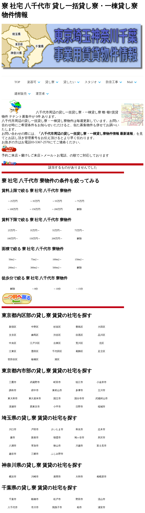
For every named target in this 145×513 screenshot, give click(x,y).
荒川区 (79, 343)
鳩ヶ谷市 (79, 437)
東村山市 (57, 390)
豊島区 (79, 326)
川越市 (79, 445)
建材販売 (20, 93)
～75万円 (79, 201)
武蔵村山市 (101, 398)
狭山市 (57, 445)
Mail (130, 82)
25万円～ (13, 230)
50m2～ (13, 259)
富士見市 (101, 445)
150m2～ (79, 259)
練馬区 (35, 335)
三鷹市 (12, 382)
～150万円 (34, 209)
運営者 (40, 93)
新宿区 (12, 326)
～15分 (79, 288)
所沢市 (101, 437)
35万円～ (35, 230)
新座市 (35, 437)
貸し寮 (49, 82)
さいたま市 (57, 429)
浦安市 (101, 507)
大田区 (101, 326)
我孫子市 (57, 507)
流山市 (101, 499)
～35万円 (35, 201)
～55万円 (57, 201)
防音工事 (112, 82)
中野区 (35, 326)
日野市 (79, 406)
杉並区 (57, 326)
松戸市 (57, 499)
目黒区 (79, 335)
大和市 (79, 476)
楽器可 (31, 82)
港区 (57, 359)
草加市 (35, 445)
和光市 (79, 429)
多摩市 (79, 390)
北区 (101, 343)
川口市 (12, 429)
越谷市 (12, 453)
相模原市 (101, 476)
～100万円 (12, 209)
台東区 (57, 343)
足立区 (101, 351)
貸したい (69, 82)
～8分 (35, 288)
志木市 (101, 429)
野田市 (79, 499)
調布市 (12, 390)
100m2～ (57, 259)
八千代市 (13, 507)
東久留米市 (35, 398)
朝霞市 (57, 437)
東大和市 (13, 398)
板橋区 (35, 359)
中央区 (12, 343)
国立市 (57, 398)
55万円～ (57, 230)
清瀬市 (12, 406)
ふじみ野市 (57, 453)
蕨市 (12, 437)
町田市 (57, 382)
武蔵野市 (35, 382)
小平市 (57, 406)
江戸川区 (35, 343)
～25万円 (13, 201)
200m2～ (12, 267)
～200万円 (57, 209)
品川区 (101, 335)
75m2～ (35, 259)
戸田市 (35, 429)
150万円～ (34, 238)
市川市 (35, 507)
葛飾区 (79, 351)
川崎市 (35, 476)
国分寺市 (79, 398)
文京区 (12, 335)
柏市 (79, 507)
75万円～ (79, 230)
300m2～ (35, 267)
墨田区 (35, 351)
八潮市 (12, 445)
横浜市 (12, 476)
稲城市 (101, 406)
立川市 (101, 390)
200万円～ (57, 238)
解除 (79, 209)
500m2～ (57, 267)
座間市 (57, 476)
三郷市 (35, 453)
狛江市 (79, 382)
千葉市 (12, 499)
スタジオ (91, 82)
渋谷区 (57, 335)
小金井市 (101, 382)
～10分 (57, 288)
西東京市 (35, 406)
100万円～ (12, 238)
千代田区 (57, 351)
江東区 (12, 351)
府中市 (35, 390)
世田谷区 (13, 359)
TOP (17, 82)
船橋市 (35, 499)
